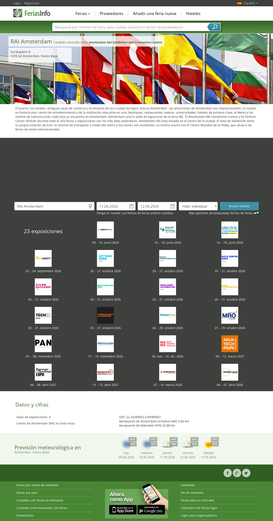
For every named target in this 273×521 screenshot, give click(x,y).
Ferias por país (26, 493)
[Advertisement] (136, 167)
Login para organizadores (199, 515)
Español (251, 3)
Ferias (82, 13)
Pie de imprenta (192, 493)
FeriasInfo (34, 13)
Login (17, 3)
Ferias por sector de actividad (37, 485)
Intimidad (188, 485)
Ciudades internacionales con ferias (41, 508)
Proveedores (111, 13)
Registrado (31, 3)
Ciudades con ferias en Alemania (39, 500)
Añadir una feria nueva (154, 13)
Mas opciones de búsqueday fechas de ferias (221, 213)
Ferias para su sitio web (197, 500)
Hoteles (193, 13)
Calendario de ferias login (199, 508)
